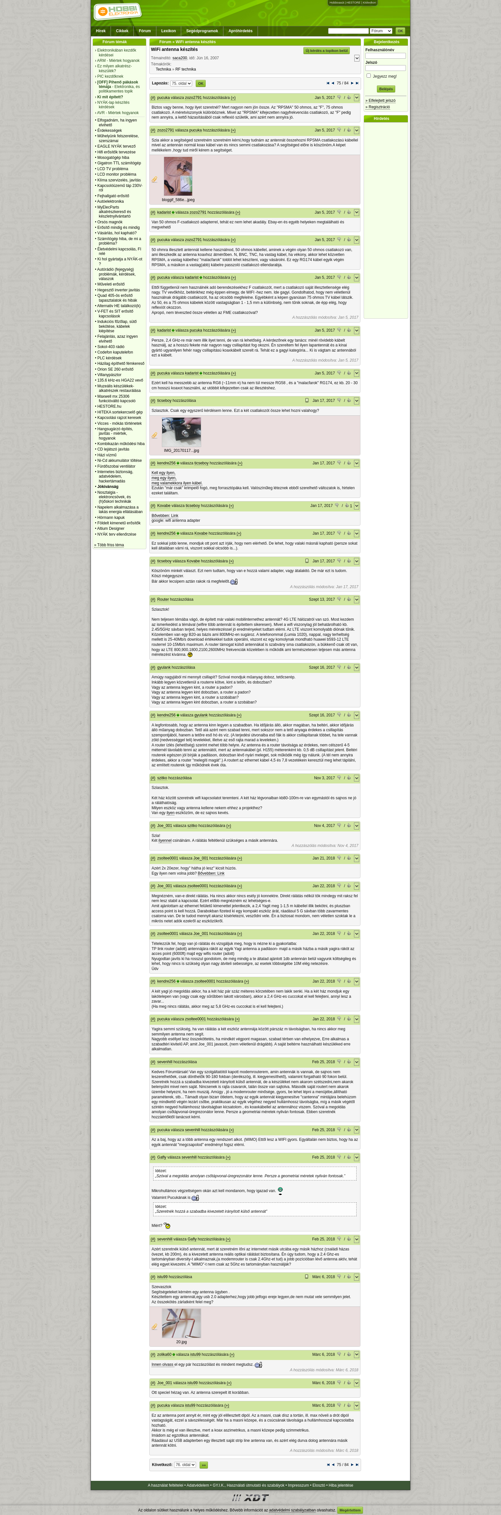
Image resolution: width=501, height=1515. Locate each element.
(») (233, 97)
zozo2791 (193, 97)
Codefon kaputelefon (115, 352)
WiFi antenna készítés (174, 49)
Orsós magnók (110, 222)
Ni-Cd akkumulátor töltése (119, 460)
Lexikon (168, 31)
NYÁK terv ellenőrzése (116, 534)
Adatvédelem (198, 1485)
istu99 (162, 1277)
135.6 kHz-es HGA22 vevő (120, 380)
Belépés (386, 89)
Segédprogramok (202, 31)
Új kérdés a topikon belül (327, 51)
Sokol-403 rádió (110, 347)
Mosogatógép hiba (113, 157)
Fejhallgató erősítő (113, 196)
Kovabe (164, 505)
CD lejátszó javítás (113, 449)
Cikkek (122, 31)
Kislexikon (369, 2)
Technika (163, 69)
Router (163, 599)
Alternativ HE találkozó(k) (119, 306)
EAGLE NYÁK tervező (116, 146)
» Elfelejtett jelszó (380, 100)
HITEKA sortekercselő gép (120, 412)
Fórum (145, 31)
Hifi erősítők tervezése (116, 152)
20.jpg (181, 1342)
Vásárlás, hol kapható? (117, 233)
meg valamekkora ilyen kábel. (177, 483)
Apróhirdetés (241, 31)
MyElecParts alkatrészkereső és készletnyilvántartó (114, 212)
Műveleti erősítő (111, 284)
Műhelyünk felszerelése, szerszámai (118, 138)
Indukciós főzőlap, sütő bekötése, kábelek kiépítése (117, 326)
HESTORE (353, 2)
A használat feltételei (165, 1485)
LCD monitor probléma (116, 174)
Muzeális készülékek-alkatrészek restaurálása (119, 388)
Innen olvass (163, 1364)
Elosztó (318, 1485)
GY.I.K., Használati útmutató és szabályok (249, 1485)
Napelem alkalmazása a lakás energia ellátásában (120, 509)
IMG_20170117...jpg (181, 450)
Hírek (101, 31)
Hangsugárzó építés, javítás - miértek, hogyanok (115, 434)
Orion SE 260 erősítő (115, 369)
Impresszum (298, 1485)
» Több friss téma (109, 545)
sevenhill (164, 1062)
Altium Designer (110, 528)
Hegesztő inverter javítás (118, 290)
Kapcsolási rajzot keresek (119, 417)
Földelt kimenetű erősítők (119, 523)
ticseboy (164, 400)
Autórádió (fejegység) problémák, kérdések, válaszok (116, 274)
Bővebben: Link (165, 515)
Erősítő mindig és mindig (118, 227)
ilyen (171, 813)
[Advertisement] (387, 220)
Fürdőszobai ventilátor (116, 466)
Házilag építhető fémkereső (120, 363)
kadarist (164, 212)
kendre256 (166, 463)
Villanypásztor (109, 375)
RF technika (185, 69)
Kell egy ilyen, (163, 473)
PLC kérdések (109, 358)
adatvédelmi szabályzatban (292, 1510)
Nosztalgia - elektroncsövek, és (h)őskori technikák (114, 497)
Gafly (161, 1157)
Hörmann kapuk (111, 517)
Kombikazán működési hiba (121, 444)
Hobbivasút (336, 2)
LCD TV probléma (112, 169)
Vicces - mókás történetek (119, 423)
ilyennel (165, 840)
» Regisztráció (377, 107)
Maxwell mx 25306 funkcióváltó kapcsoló (116, 398)
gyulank (164, 667)
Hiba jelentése (341, 1485)
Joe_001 (164, 825)
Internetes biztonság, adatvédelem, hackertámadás (115, 476)
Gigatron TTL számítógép (119, 163)
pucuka (163, 97)
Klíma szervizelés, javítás (119, 180)
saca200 (179, 58)
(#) (153, 97)
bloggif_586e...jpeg (178, 200)
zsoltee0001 (167, 858)
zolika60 (164, 1354)
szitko (162, 778)
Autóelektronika (110, 201)
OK (400, 31)
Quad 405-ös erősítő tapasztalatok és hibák (117, 297)
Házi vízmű (106, 455)
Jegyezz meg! (386, 75)
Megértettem (349, 1510)
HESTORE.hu (109, 406)
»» (204, 1465)
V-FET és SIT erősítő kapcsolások (115, 313)
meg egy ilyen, (164, 478)
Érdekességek (109, 130)
